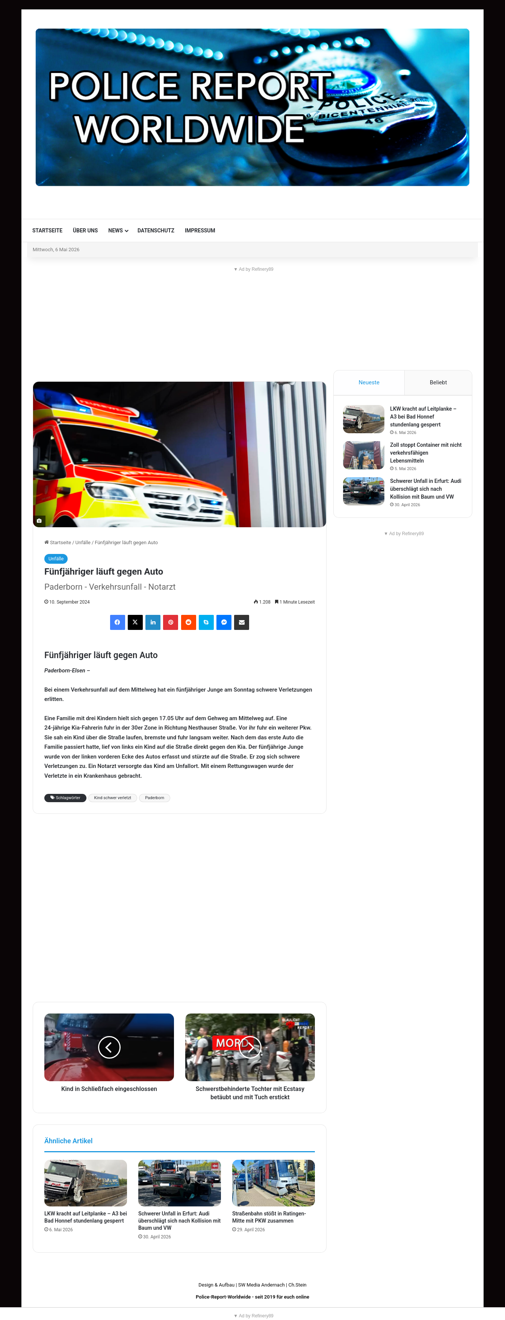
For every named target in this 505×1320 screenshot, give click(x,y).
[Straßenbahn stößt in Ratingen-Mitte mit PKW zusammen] (273, 1183)
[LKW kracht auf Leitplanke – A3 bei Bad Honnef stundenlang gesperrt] (85, 1183)
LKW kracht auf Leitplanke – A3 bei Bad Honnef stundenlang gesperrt (425, 418)
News (115, 231)
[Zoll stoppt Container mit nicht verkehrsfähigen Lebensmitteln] (365, 457)
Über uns (85, 231)
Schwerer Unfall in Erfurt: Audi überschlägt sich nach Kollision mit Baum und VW (179, 1221)
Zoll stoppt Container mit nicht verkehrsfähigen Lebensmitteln (421, 455)
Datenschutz (156, 231)
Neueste (368, 382)
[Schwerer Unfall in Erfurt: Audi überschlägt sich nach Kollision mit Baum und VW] (179, 1183)
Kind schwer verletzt (113, 797)
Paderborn (154, 797)
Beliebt (438, 382)
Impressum (200, 231)
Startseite (47, 231)
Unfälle (83, 542)
